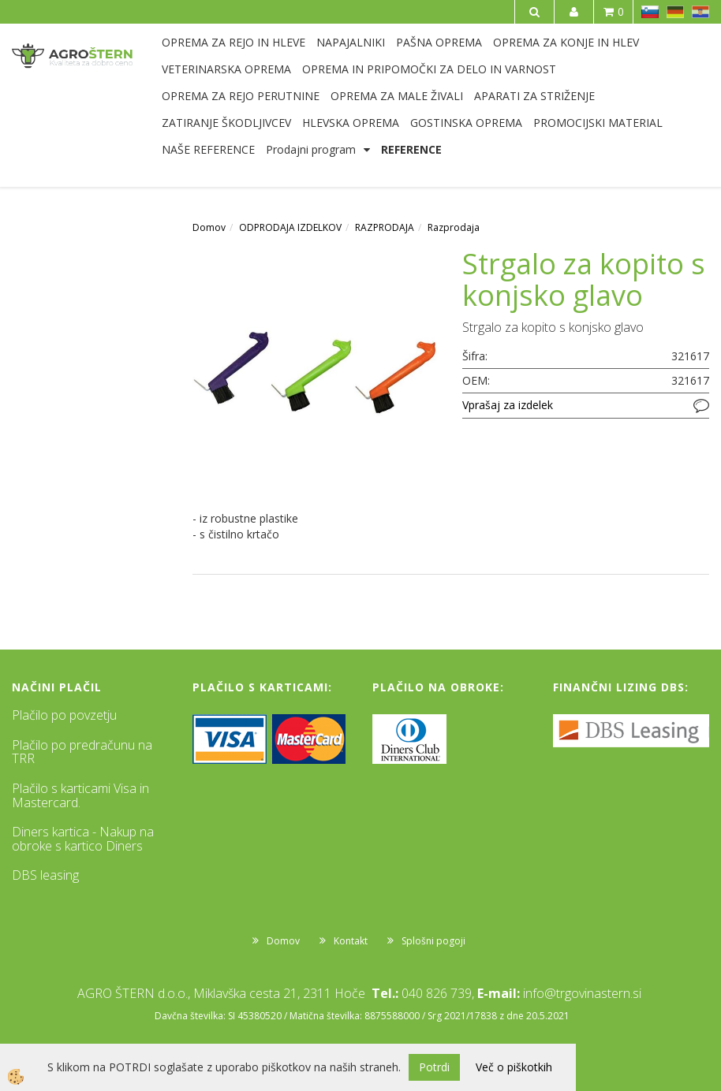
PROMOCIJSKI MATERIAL (598, 122)
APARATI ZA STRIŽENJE (534, 95)
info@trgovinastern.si (582, 993)
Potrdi (434, 1066)
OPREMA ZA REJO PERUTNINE (240, 95)
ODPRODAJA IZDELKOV (290, 227)
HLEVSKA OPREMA (350, 122)
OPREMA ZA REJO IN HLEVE (233, 42)
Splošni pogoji (433, 941)
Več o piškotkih (514, 1066)
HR (700, 12)
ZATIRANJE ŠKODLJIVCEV (226, 122)
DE (675, 12)
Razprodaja (454, 227)
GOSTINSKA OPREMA (466, 122)
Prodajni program (311, 149)
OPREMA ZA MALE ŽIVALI (397, 95)
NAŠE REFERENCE (208, 149)
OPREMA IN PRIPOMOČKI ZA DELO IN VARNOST (429, 68)
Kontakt (351, 941)
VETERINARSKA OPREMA (226, 68)
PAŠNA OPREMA (439, 42)
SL (650, 12)
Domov (209, 227)
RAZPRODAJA (384, 227)
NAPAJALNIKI (350, 42)
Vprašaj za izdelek (507, 404)
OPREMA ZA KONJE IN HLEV (566, 42)
